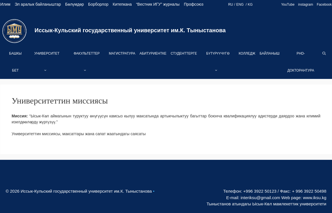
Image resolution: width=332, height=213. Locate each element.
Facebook (324, 5)
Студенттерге (184, 53)
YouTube (287, 5)
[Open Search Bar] (324, 53)
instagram (305, 5)
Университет (46, 65)
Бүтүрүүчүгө (217, 65)
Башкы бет (15, 61)
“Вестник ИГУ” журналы (158, 4)
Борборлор (98, 4)
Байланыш (269, 53)
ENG (240, 5)
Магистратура (122, 53)
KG (250, 5)
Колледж (247, 53)
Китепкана (122, 4)
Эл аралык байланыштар (38, 4)
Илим (5, 4)
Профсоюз (193, 4)
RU (230, 5)
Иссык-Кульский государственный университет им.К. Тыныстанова (130, 30)
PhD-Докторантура (300, 61)
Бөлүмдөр (74, 4)
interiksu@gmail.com (260, 197)
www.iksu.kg (314, 197)
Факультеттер (87, 65)
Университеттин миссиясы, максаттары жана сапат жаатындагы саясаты (79, 134)
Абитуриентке (152, 53)
